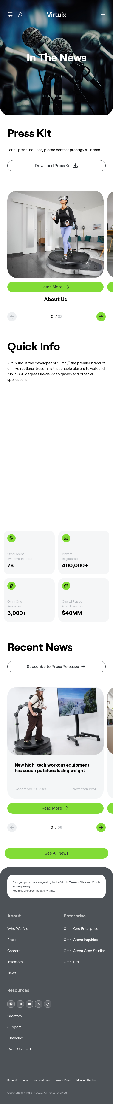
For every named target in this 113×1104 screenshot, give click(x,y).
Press (12, 940)
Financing (15, 1038)
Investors (15, 962)
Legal (25, 1079)
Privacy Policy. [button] (22, 886)
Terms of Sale (41, 1079)
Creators (14, 1016)
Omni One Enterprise (81, 929)
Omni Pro (71, 962)
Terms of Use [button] (77, 882)
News (12, 973)
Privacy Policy (63, 1079)
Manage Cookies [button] (86, 1079)
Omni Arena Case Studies (85, 951)
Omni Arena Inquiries (81, 940)
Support (14, 1027)
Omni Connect (19, 1049)
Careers (13, 951)
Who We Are (17, 929)
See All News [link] (56, 853)
